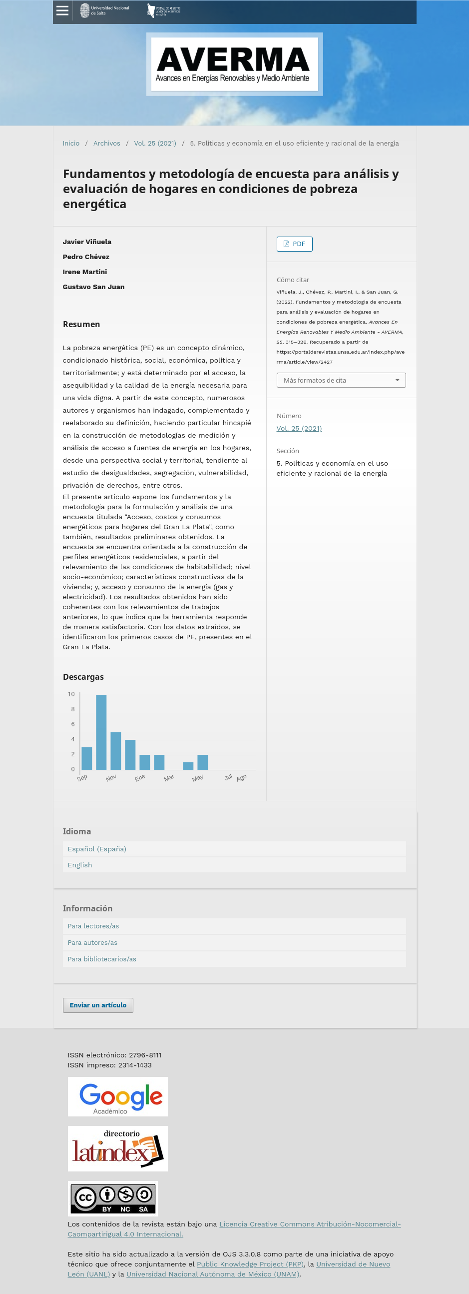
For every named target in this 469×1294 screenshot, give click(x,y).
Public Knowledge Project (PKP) (250, 1264)
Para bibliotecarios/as (102, 959)
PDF (298, 244)
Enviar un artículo (98, 1005)
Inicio (71, 143)
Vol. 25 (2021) (155, 143)
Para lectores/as (93, 926)
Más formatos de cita (315, 380)
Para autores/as (93, 942)
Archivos (106, 143)
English (80, 865)
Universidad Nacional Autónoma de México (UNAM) (212, 1274)
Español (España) (97, 849)
